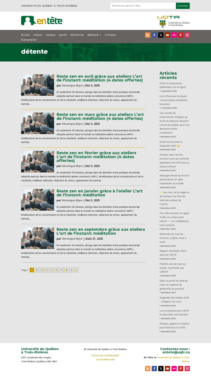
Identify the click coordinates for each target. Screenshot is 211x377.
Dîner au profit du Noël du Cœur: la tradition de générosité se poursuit (174, 284)
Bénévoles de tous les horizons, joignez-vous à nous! (173, 237)
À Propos (110, 35)
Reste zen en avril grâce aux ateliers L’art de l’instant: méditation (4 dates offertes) (100, 78)
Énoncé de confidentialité (105, 355)
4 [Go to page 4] (46, 270)
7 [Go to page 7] (61, 270)
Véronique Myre (72, 85)
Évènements (28, 40)
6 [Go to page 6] (56, 270)
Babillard (92, 35)
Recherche (77, 35)
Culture (37, 35)
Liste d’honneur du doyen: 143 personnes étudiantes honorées (174, 100)
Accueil (25, 35)
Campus (50, 35)
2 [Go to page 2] (36, 270)
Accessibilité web (105, 359)
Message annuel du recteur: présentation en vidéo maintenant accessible (174, 179)
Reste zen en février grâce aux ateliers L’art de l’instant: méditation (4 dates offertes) (96, 156)
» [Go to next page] (76, 270)
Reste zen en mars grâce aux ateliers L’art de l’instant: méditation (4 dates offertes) (100, 116)
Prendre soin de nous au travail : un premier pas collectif (173, 267)
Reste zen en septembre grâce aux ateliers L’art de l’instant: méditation (101, 231)
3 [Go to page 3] (41, 270)
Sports (63, 35)
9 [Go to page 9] (71, 270)
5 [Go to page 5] (51, 270)
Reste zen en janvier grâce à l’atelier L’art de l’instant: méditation (100, 193)
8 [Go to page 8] (66, 270)
